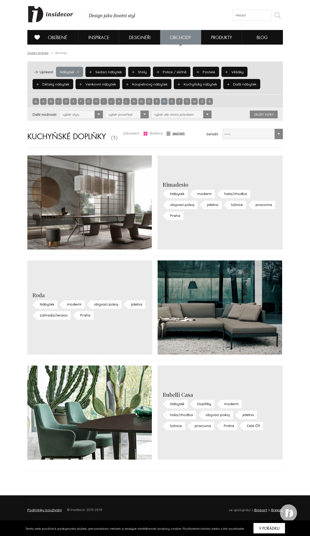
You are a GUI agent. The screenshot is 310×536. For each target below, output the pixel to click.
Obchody (180, 37)
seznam (175, 133)
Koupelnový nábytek (145, 84)
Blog (262, 37)
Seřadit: (212, 134)
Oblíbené (48, 37)
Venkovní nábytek (96, 84)
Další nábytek (237, 84)
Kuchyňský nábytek (194, 84)
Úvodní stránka (37, 53)
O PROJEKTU (42, 507)
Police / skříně (169, 72)
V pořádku (269, 528)
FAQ (274, 507)
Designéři (140, 37)
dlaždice (153, 133)
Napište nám (75, 507)
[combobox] (81, 114)
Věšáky (231, 72)
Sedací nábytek (104, 72)
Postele (203, 72)
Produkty (221, 37)
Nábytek (69, 72)
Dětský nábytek (52, 84)
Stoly (138, 72)
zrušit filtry (264, 115)
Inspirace (98, 37)
